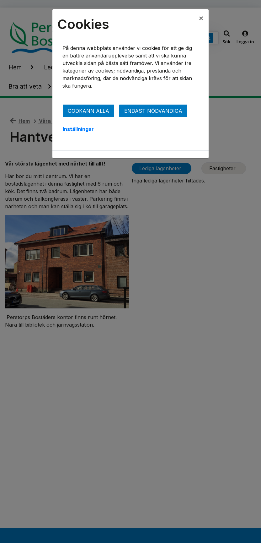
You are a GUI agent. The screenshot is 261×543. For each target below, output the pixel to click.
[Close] (201, 18)
